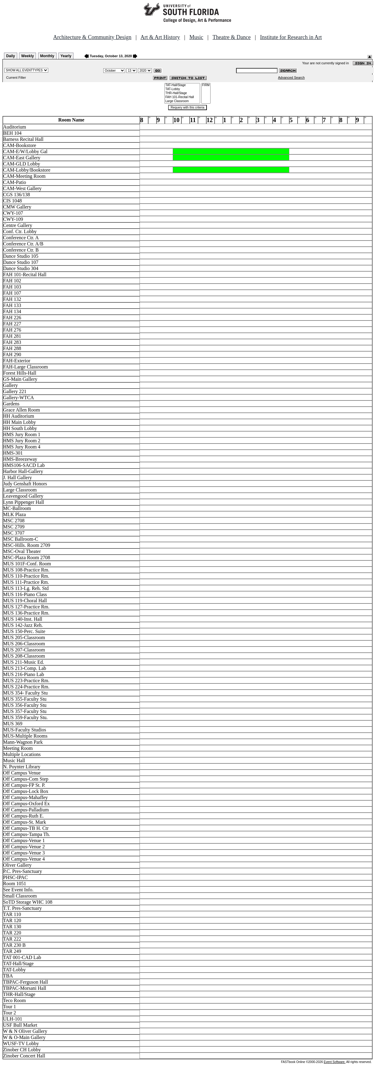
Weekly (27, 56)
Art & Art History (160, 37)
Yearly (66, 56)
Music (196, 37)
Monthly (47, 56)
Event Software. (334, 1062)
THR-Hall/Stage (182, 93)
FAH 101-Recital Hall (182, 97)
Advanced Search (291, 77)
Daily (10, 56)
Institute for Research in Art (291, 37)
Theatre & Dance (231, 37)
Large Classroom (182, 101)
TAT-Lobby (182, 89)
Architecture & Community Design (92, 37)
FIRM (206, 85)
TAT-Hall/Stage (182, 85)
